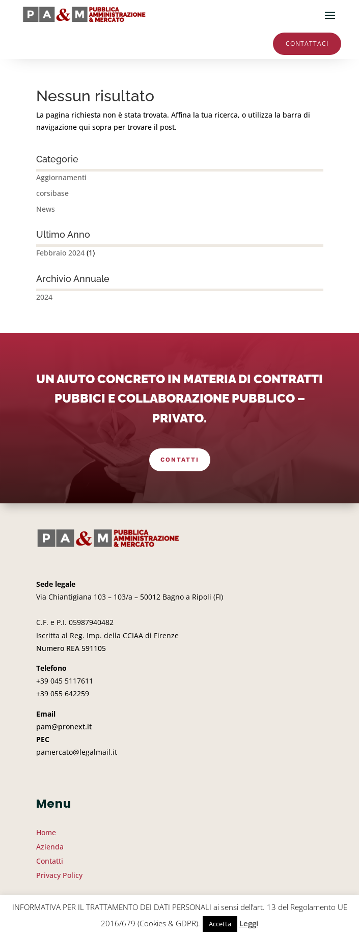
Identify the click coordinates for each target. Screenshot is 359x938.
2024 (44, 297)
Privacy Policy (59, 875)
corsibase (52, 193)
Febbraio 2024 (60, 253)
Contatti (179, 459)
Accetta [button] (220, 923)
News (45, 209)
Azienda (50, 846)
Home (46, 832)
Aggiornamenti (61, 177)
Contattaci (307, 43)
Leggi (248, 923)
